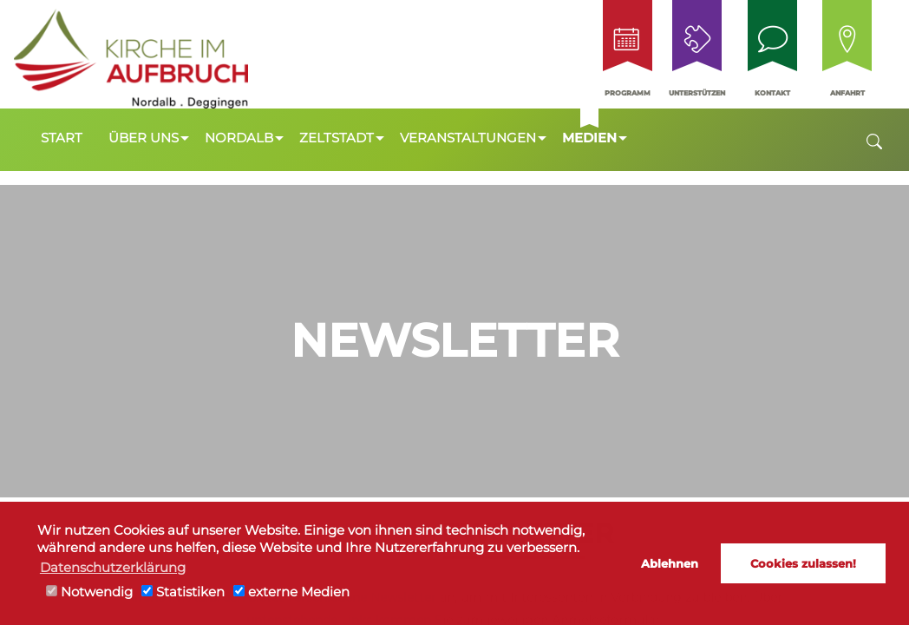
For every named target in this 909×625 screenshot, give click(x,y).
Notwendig (89, 592)
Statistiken (183, 592)
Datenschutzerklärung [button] (113, 568)
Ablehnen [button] (669, 563)
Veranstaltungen (468, 138)
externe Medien (291, 592)
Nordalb (239, 138)
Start (61, 138)
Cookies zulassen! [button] (803, 563)
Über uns (143, 138)
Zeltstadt (336, 138)
